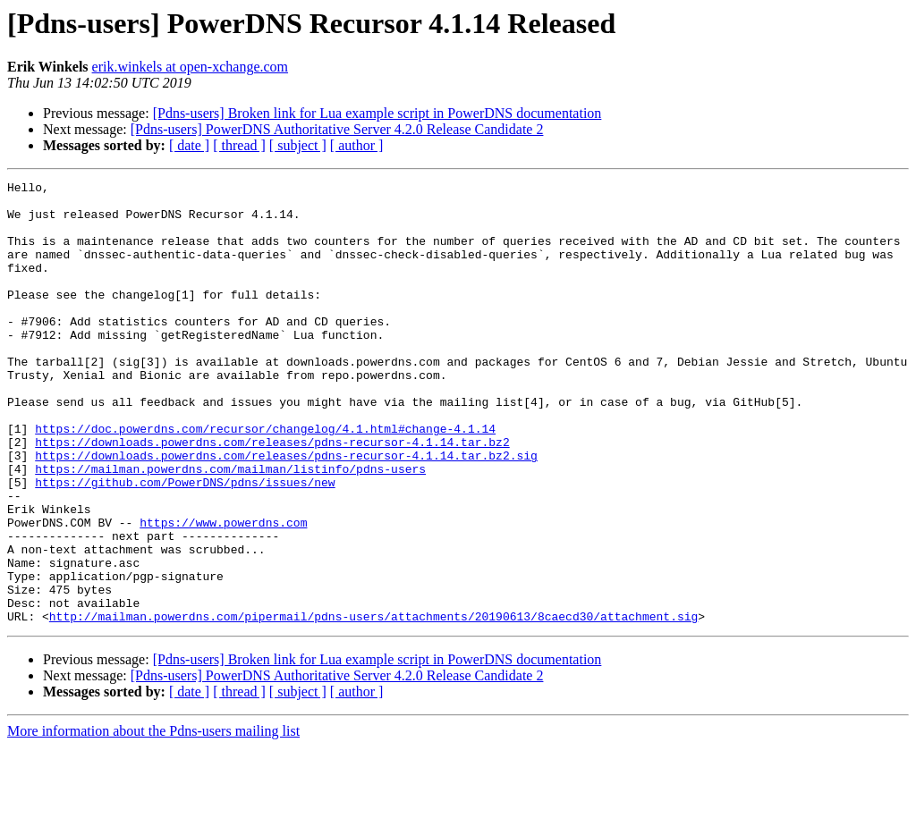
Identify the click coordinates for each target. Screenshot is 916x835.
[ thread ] (239, 145)
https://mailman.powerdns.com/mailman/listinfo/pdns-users (230, 527)
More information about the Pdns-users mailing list (153, 819)
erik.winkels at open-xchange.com (190, 66)
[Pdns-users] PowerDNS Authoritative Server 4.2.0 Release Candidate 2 (337, 129)
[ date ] (189, 145)
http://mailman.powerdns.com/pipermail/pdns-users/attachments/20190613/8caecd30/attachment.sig (373, 704)
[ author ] (357, 145)
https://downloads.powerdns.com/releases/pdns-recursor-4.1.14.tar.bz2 (272, 495)
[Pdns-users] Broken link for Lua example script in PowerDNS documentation (377, 113)
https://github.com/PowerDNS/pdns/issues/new (185, 544)
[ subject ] (298, 145)
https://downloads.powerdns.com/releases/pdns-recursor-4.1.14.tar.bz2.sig (286, 511)
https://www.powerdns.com (223, 592)
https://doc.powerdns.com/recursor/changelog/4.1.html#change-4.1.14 (265, 479)
